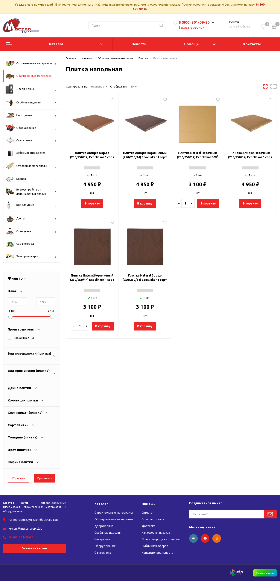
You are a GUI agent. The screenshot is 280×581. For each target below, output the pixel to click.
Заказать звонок (191, 27)
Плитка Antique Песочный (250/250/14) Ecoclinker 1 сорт (250, 155)
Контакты (252, 44)
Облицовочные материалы (31, 76)
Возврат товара (153, 519)
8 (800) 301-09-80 (194, 22)
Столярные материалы (31, 166)
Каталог (56, 44)
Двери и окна (31, 89)
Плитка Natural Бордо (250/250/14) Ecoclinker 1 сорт (145, 277)
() (24, 337)
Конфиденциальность (157, 552)
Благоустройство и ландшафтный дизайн (31, 191)
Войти (234, 22)
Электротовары (31, 256)
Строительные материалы (31, 63)
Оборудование (31, 128)
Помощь (191, 44)
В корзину (92, 203)
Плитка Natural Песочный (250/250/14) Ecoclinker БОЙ (197, 155)
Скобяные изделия (31, 102)
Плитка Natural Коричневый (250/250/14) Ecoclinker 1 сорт (92, 277)
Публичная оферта (155, 546)
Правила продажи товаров (161, 539)
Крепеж (31, 179)
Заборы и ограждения (31, 153)
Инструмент (31, 115)
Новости (139, 44)
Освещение (31, 231)
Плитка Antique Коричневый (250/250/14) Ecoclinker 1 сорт (145, 155)
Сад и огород (31, 244)
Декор (31, 218)
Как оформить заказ (156, 532)
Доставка (148, 526)
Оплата (147, 512)
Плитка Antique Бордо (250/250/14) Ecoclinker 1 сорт (92, 155)
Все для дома (31, 204)
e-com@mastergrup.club (25, 528)
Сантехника (31, 140)
